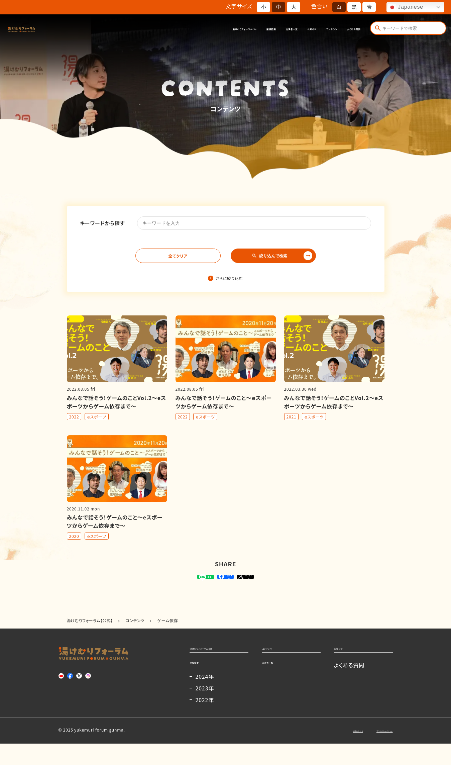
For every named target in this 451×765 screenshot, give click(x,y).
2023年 (205, 709)
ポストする (267, 582)
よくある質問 (345, 29)
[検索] (377, 29)
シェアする (224, 582)
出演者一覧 (241, 29)
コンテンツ (307, 29)
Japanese (405, 7)
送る (175, 582)
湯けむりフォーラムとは (159, 29)
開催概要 (207, 29)
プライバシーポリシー (372, 751)
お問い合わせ (327, 751)
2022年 (205, 721)
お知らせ (275, 29)
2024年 (205, 698)
